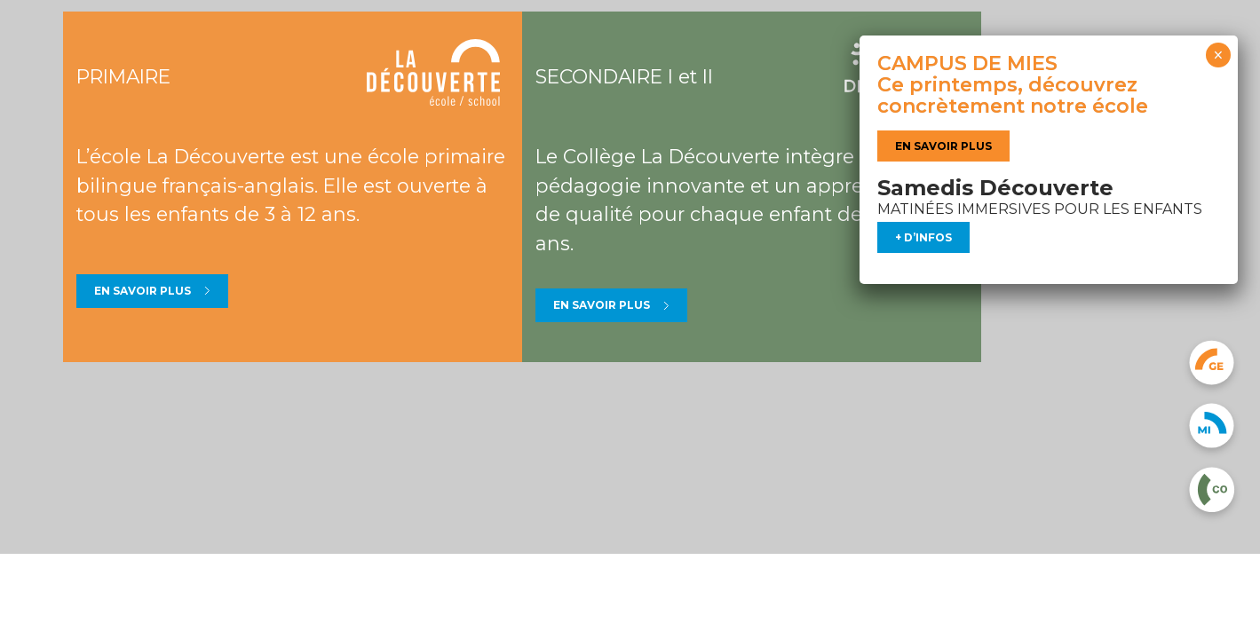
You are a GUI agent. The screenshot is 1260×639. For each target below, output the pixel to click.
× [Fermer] (1218, 55)
